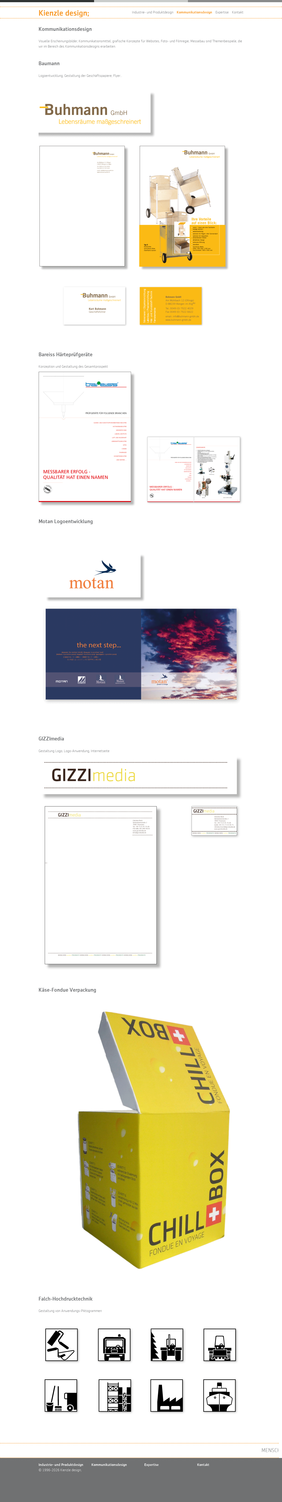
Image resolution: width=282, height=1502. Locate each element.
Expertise (222, 12)
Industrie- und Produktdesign (152, 12)
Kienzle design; (64, 13)
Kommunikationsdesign (194, 12)
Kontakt (237, 12)
